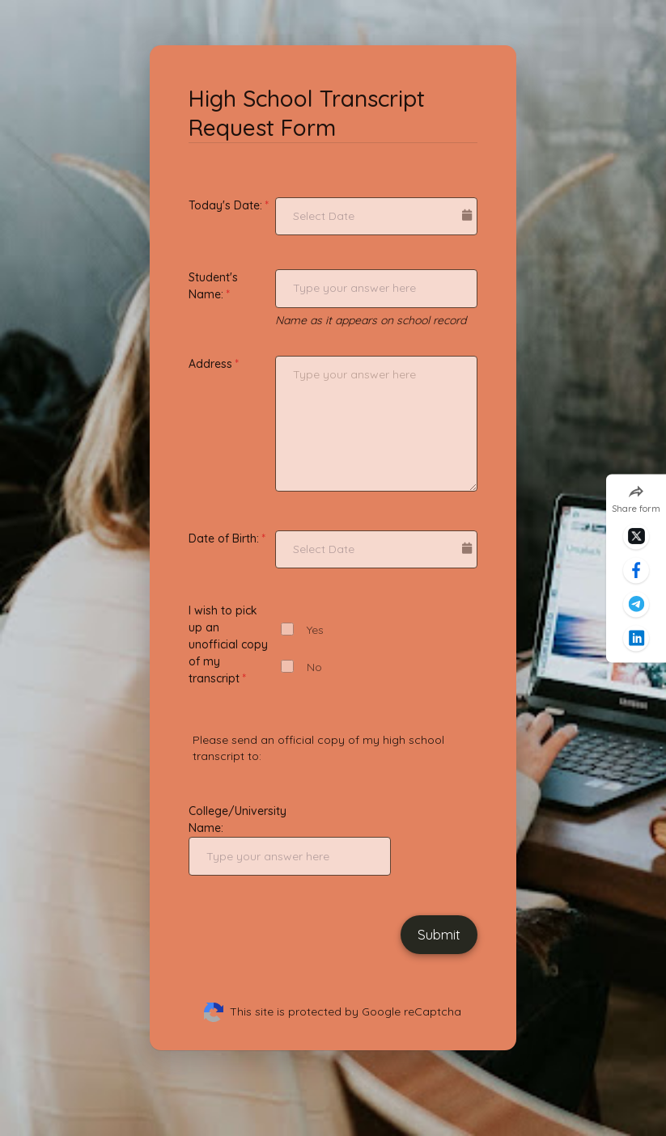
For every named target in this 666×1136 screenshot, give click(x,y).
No (314, 667)
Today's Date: (225, 205)
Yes (315, 630)
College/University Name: (237, 819)
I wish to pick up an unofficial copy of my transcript (228, 644)
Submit (439, 934)
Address (210, 364)
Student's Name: (213, 286)
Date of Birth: (224, 538)
